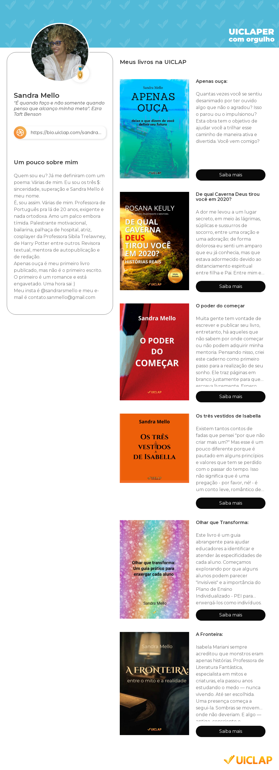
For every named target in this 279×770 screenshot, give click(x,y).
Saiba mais (230, 174)
